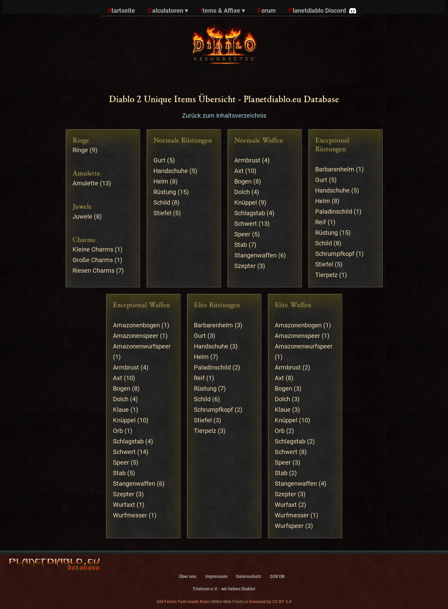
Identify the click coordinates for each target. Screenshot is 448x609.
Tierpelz (326, 275)
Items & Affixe (223, 10)
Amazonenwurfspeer (142, 346)
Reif (320, 222)
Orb (118, 430)
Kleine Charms (92, 249)
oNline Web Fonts (227, 601)
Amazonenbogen (136, 325)
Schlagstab (249, 213)
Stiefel (162, 213)
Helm (160, 181)
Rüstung (164, 192)
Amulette (85, 183)
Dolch (242, 192)
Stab (240, 244)
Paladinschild (333, 211)
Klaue (121, 409)
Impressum (216, 576)
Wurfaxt (124, 504)
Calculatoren (168, 10)
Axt (239, 171)
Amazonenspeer (135, 335)
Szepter (245, 266)
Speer (242, 234)
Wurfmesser (130, 515)
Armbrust (247, 160)
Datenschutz (248, 576)
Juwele (82, 216)
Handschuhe (170, 171)
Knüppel (245, 202)
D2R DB (277, 576)
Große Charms (92, 260)
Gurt (159, 160)
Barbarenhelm (334, 169)
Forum (267, 10)
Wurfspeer (289, 525)
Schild (161, 202)
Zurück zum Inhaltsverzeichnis (224, 115)
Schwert (245, 223)
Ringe (80, 150)
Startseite (121, 10)
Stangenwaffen (255, 255)
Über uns (187, 576)
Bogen (243, 181)
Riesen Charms (93, 270)
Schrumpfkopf (334, 253)
